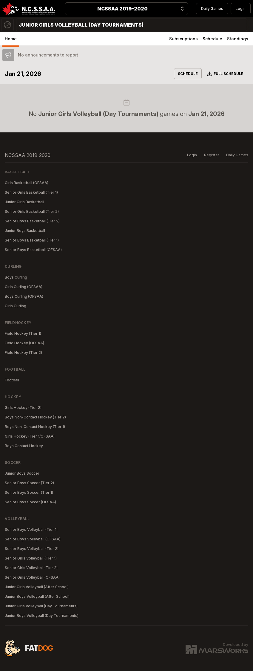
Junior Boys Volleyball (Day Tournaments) (41, 615)
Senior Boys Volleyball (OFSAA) (33, 539)
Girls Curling (15, 306)
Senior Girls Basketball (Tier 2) (32, 211)
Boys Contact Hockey (24, 446)
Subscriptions (183, 38)
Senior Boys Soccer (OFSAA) (30, 502)
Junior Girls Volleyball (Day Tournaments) (41, 606)
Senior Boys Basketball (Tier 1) (32, 240)
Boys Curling (16, 277)
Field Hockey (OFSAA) (24, 343)
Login (241, 8)
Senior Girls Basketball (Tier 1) (31, 192)
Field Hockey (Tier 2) (23, 352)
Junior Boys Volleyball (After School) (37, 596)
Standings (237, 38)
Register (211, 155)
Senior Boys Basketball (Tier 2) (32, 221)
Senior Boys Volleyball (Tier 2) (31, 548)
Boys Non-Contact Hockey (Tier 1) (35, 426)
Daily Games (212, 8)
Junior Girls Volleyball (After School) (37, 587)
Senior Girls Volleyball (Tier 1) (31, 558)
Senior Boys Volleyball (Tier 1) (31, 529)
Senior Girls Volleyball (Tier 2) (31, 567)
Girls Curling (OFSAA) (23, 287)
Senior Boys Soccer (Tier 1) (29, 492)
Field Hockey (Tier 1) (23, 333)
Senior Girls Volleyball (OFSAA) (32, 577)
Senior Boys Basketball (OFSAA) (33, 249)
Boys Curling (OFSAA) (24, 296)
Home (11, 38)
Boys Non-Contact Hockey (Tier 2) (35, 417)
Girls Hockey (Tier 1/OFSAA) (30, 436)
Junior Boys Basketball (25, 230)
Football (12, 380)
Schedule (212, 38)
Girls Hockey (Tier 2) (23, 407)
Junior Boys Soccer (22, 473)
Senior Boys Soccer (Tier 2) (29, 483)
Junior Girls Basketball (24, 202)
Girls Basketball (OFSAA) (26, 183)
